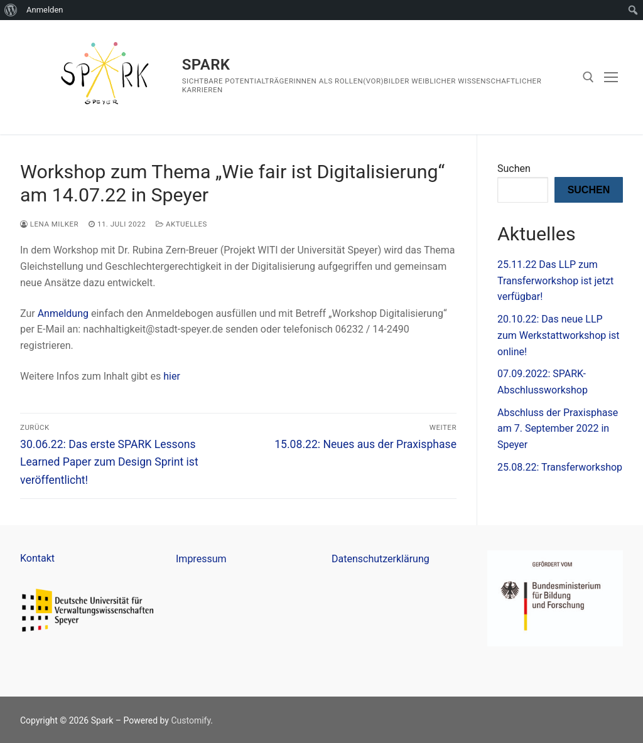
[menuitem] (11, 10)
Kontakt (37, 558)
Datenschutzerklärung (381, 559)
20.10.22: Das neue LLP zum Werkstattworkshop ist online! (558, 335)
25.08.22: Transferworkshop (559, 467)
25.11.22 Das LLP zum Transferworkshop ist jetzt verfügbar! (555, 281)
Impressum (201, 559)
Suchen (514, 168)
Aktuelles (181, 224)
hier (171, 376)
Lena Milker (49, 224)
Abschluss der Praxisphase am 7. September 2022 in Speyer (557, 429)
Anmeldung (63, 313)
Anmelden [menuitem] (44, 9)
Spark (206, 64)
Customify (190, 720)
